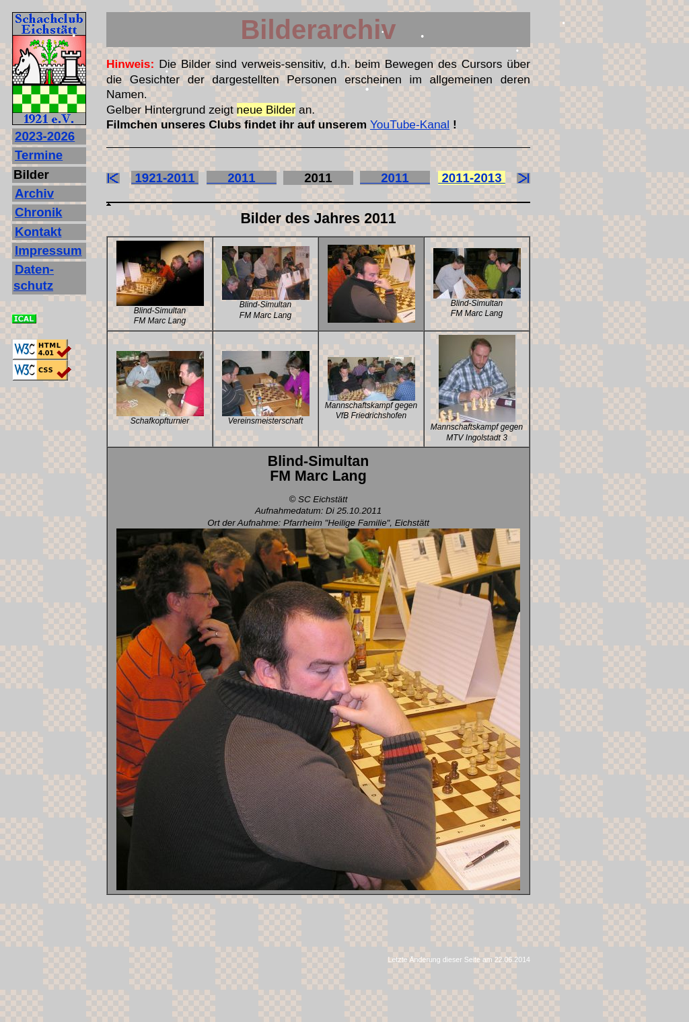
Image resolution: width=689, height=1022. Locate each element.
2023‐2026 (45, 136)
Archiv (34, 193)
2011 (242, 178)
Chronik (38, 212)
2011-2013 (471, 178)
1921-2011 (164, 178)
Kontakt (38, 232)
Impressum (48, 250)
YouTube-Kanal (409, 124)
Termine (39, 155)
